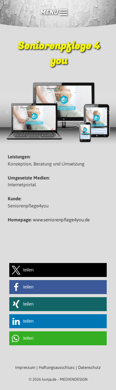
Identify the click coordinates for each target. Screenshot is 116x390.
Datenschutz (89, 367)
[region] (58, 112)
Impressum (25, 367)
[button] (49, 12)
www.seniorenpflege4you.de (61, 219)
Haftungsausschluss (57, 367)
